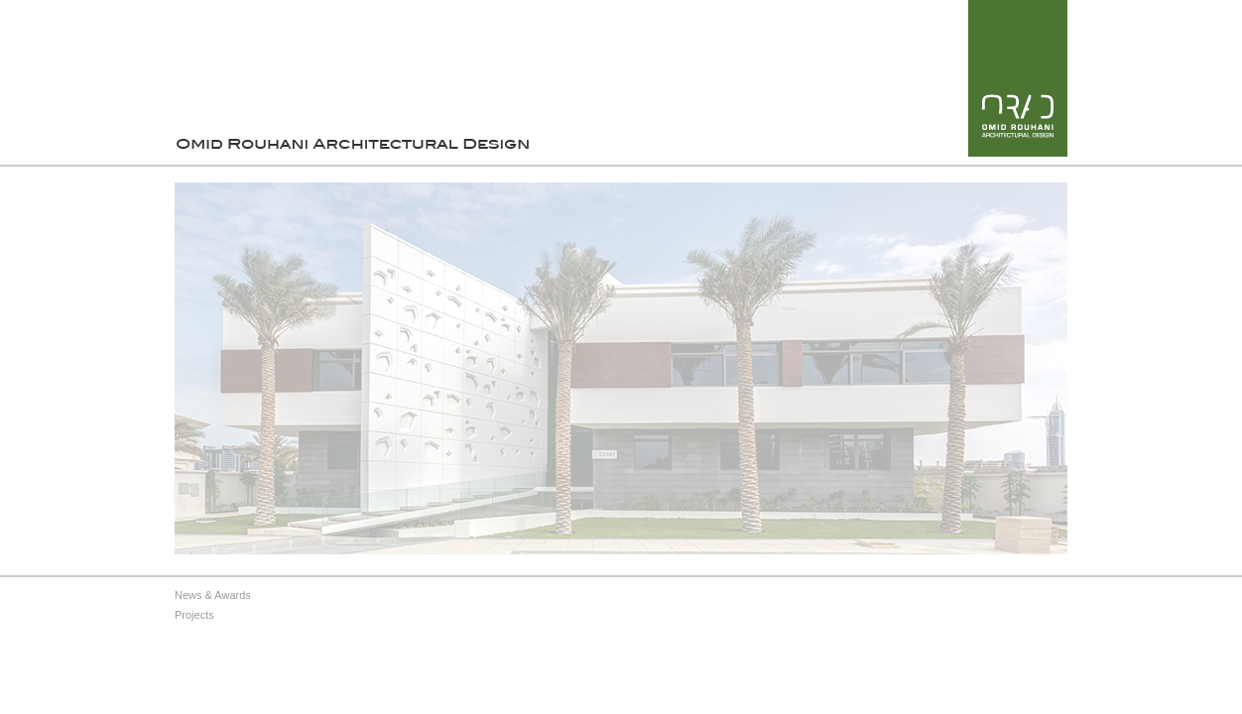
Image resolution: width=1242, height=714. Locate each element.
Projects (194, 615)
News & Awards (213, 595)
